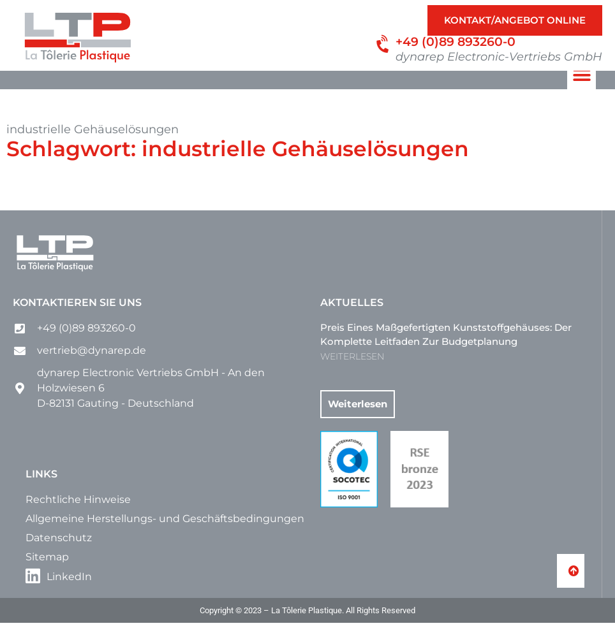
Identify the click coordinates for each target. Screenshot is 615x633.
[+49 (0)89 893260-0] (383, 44)
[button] (581, 85)
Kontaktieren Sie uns (77, 313)
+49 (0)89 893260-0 (455, 41)
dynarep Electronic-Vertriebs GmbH (499, 57)
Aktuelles (351, 313)
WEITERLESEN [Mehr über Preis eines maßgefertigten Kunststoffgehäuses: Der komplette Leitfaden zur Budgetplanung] (352, 366)
